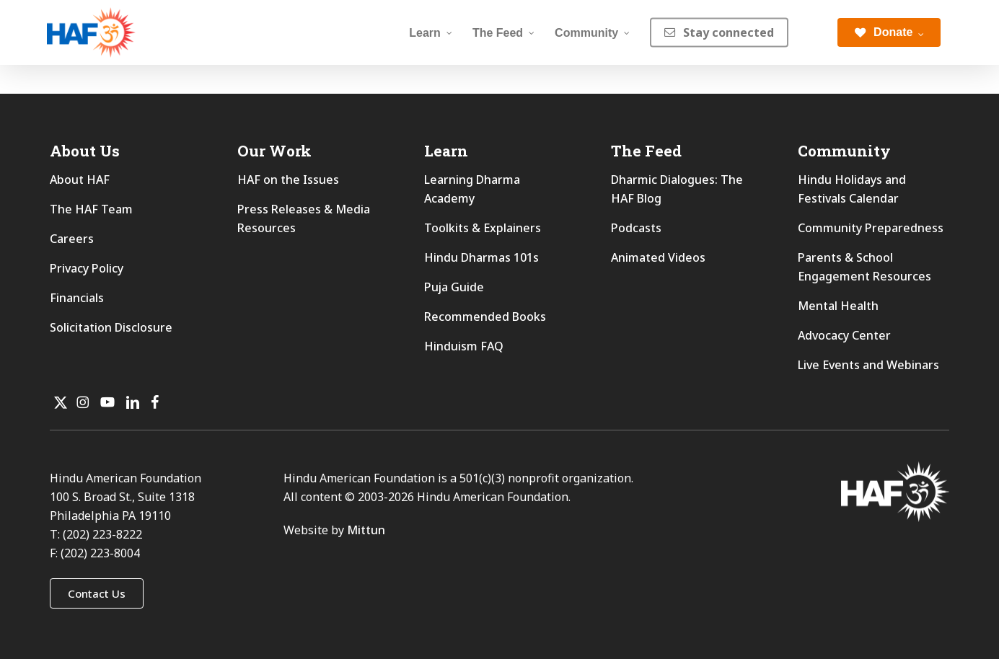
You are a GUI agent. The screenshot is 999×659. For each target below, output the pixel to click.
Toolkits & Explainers (482, 228)
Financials (77, 298)
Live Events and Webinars (868, 365)
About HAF (80, 179)
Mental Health (838, 306)
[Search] (813, 32)
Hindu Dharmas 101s (481, 257)
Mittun (366, 530)
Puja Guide (454, 287)
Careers (72, 239)
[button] (97, 593)
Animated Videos (658, 257)
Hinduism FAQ (463, 346)
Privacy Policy (86, 268)
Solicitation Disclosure (111, 327)
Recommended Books (485, 316)
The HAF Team (91, 209)
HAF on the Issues (288, 179)
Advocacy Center (844, 335)
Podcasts (636, 228)
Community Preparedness (870, 228)
